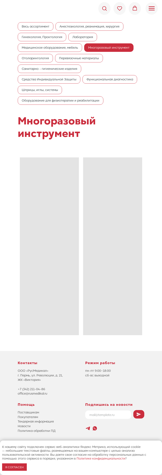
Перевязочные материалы (79, 58)
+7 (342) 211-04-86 (31, 389)
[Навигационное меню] (152, 8)
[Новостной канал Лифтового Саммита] (87, 428)
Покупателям (28, 417)
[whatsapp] (94, 428)
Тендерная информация (36, 421)
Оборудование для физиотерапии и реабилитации (60, 100)
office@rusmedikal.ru (32, 393)
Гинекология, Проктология (42, 37)
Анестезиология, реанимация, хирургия (89, 26)
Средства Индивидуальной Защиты (49, 79)
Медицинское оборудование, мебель (50, 47)
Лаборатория (82, 37)
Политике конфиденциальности (101, 458)
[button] (104, 8)
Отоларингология (35, 58)
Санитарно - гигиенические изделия (49, 68)
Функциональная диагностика (109, 79)
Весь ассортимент (35, 26)
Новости (24, 426)
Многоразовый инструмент (109, 47)
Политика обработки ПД (36, 430)
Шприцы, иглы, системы (40, 90)
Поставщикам (28, 412)
